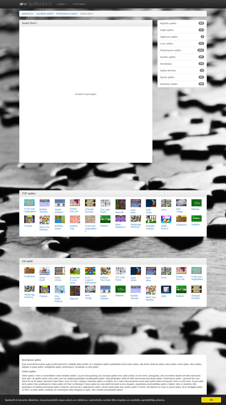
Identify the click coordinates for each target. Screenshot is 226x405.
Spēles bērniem (182, 70)
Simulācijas (182, 63)
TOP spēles (78, 4)
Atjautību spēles (182, 23)
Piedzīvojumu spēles (182, 50)
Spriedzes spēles (182, 83)
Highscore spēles (182, 36)
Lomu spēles (182, 43)
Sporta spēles (182, 77)
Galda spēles (182, 29)
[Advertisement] (86, 36)
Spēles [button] (61, 4)
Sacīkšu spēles (182, 56)
